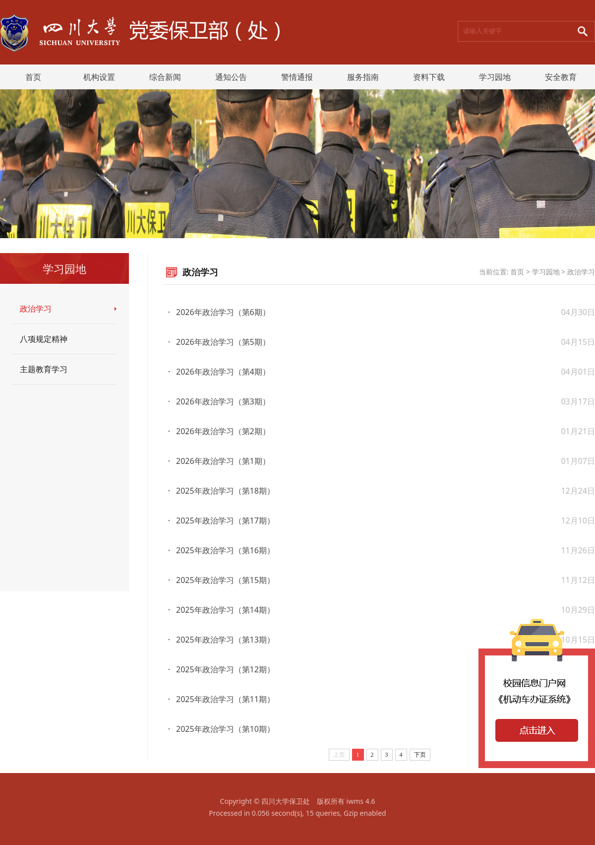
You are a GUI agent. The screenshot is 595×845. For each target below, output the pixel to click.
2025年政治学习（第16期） (225, 550)
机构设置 (99, 76)
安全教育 (561, 76)
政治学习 (36, 308)
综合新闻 (165, 76)
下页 (420, 754)
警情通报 (297, 76)
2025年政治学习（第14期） (225, 609)
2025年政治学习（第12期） (225, 669)
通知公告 (231, 76)
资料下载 (429, 76)
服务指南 (363, 76)
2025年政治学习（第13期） (225, 639)
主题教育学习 (43, 369)
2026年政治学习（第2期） (223, 431)
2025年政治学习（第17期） (225, 520)
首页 (33, 76)
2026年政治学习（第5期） (223, 341)
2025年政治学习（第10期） (225, 728)
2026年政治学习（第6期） (223, 312)
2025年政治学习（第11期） (225, 699)
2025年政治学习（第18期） (225, 490)
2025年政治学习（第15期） (225, 580)
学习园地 (495, 76)
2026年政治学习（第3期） (223, 401)
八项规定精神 (43, 338)
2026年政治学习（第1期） (223, 460)
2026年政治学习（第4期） (223, 371)
